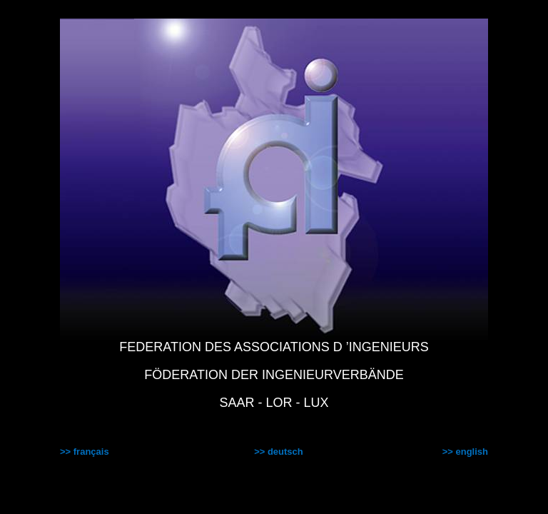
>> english (465, 451)
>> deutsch (278, 451)
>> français (84, 451)
